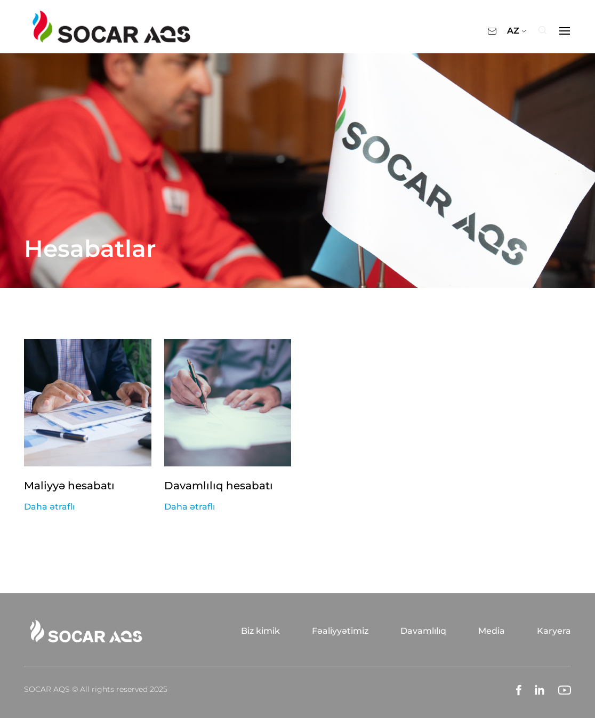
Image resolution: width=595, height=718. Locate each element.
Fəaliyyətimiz (340, 631)
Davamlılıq (423, 631)
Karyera (554, 631)
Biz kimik (260, 631)
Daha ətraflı (49, 507)
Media (491, 631)
